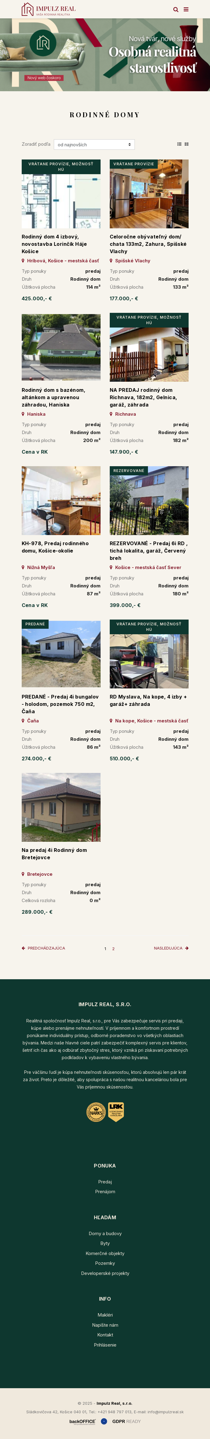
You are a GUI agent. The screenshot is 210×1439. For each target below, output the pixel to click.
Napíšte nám (105, 1325)
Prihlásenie (105, 1345)
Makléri (105, 1315)
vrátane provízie (133, 164)
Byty (105, 1243)
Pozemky (105, 1263)
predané (35, 624)
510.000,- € (124, 758)
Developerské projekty (105, 1273)
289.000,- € (37, 912)
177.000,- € (124, 298)
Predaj (105, 1182)
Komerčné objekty (105, 1253)
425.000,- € (37, 298)
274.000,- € (37, 758)
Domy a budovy (105, 1233)
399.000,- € (125, 605)
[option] (105, 54)
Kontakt (105, 1335)
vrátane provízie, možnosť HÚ (61, 167)
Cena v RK (35, 452)
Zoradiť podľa (36, 144)
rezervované (128, 470)
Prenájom (105, 1191)
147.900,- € (124, 452)
